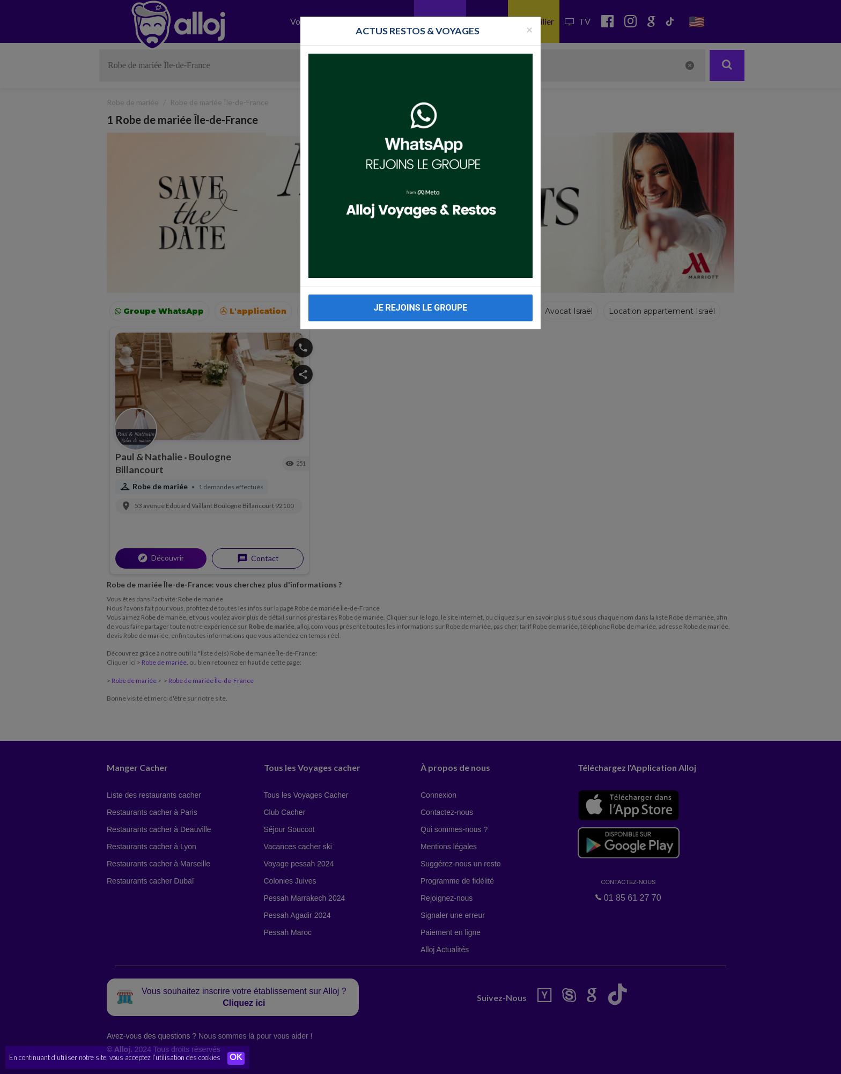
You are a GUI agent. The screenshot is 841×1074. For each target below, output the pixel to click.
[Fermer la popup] (529, 29)
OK (236, 1058)
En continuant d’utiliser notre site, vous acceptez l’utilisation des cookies (114, 1058)
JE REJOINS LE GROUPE (421, 308)
